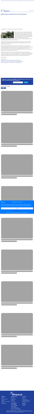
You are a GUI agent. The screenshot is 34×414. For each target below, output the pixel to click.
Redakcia (3, 400)
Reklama (18, 0)
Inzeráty (2, 0)
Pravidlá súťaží (4, 403)
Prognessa (24, 405)
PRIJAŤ (17, 208)
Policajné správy (9, 29)
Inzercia (23, 397)
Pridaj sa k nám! (26, 0)
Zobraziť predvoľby (17, 210)
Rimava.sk (12, 397)
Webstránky (22, 0)
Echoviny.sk (13, 400)
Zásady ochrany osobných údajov (23, 212)
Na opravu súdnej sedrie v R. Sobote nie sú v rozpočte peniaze (11, 62)
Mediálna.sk (24, 404)
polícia (14, 29)
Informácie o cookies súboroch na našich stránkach (12, 212)
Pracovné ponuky (6, 0)
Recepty (16, 0)
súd (21, 29)
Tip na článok (13, 401)
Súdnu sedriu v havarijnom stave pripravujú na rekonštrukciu (11, 60)
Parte (13, 0)
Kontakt (30, 0)
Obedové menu (24, 399)
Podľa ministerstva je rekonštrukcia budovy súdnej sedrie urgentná (12, 61)
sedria (20, 29)
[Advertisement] (17, 21)
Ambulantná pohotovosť (26, 400)
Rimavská (16, 29)
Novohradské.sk (13, 399)
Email (12, 82)
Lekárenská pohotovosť (26, 401)
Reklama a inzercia (4, 399)
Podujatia (10, 0)
